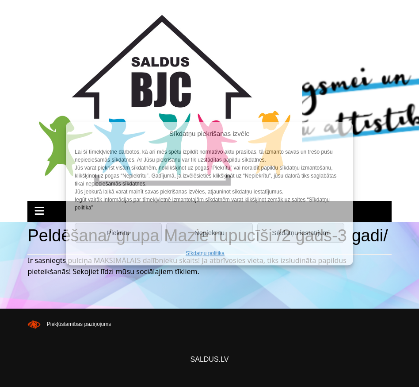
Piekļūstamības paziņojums (79, 324)
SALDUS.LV (209, 359)
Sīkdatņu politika (205, 253)
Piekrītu (118, 232)
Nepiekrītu (209, 232)
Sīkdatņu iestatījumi (301, 232)
